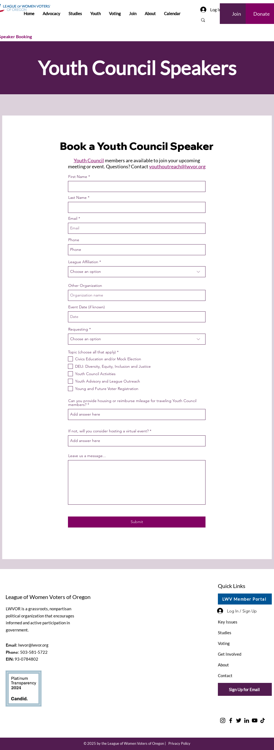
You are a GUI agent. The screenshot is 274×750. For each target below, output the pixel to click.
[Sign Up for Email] (245, 689)
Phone (73, 240)
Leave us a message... (87, 456)
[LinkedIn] (246, 720)
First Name (77, 176)
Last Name (77, 197)
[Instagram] (222, 720)
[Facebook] (230, 720)
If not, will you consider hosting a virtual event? (108, 431)
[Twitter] (238, 720)
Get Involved (229, 654)
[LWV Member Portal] (245, 599)
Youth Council (89, 160)
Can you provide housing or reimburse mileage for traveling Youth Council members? (132, 402)
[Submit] (136, 522)
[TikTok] (262, 720)
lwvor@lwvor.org (33, 644)
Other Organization (85, 285)
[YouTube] (254, 720)
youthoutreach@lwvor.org (177, 166)
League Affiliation (83, 262)
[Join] (237, 13)
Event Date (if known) (86, 307)
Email (72, 218)
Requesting (78, 329)
